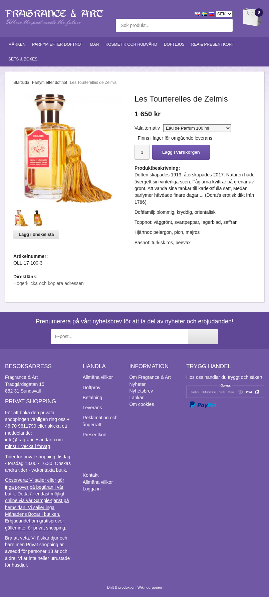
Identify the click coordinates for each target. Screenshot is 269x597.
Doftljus (174, 44)
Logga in (92, 488)
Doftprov (91, 387)
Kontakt (90, 475)
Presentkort (95, 434)
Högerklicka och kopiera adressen (48, 283)
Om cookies (141, 404)
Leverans (92, 407)
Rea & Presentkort (212, 44)
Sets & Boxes (22, 59)
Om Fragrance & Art (150, 377)
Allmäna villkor (98, 377)
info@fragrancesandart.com (34, 439)
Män (94, 44)
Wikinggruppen (150, 587)
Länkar (136, 397)
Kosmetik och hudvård (131, 44)
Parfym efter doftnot (57, 44)
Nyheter (137, 384)
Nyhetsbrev (141, 391)
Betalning (92, 397)
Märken (16, 44)
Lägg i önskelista (36, 234)
